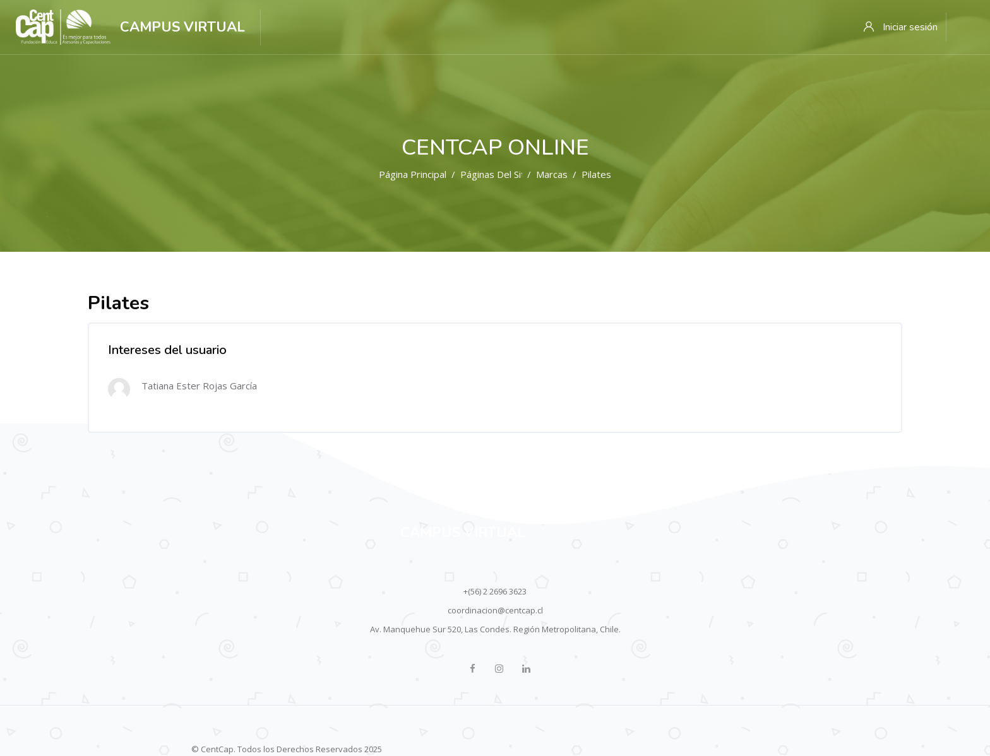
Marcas (552, 174)
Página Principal (412, 174)
